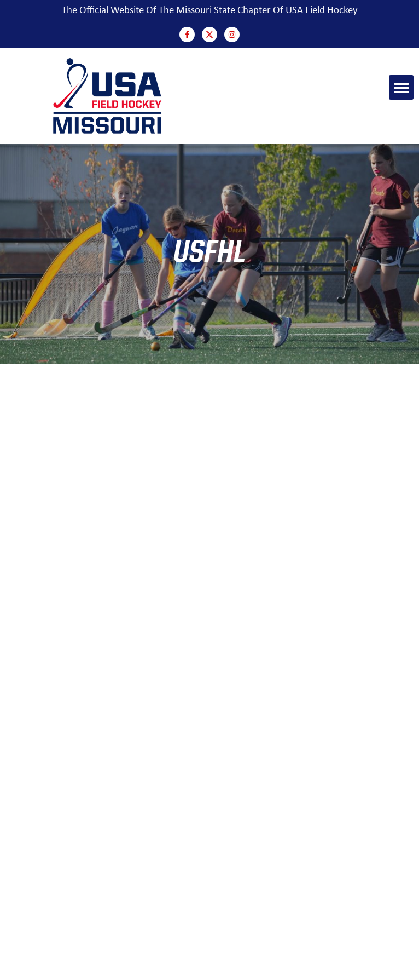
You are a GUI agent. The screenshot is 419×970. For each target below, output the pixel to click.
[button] (401, 87)
